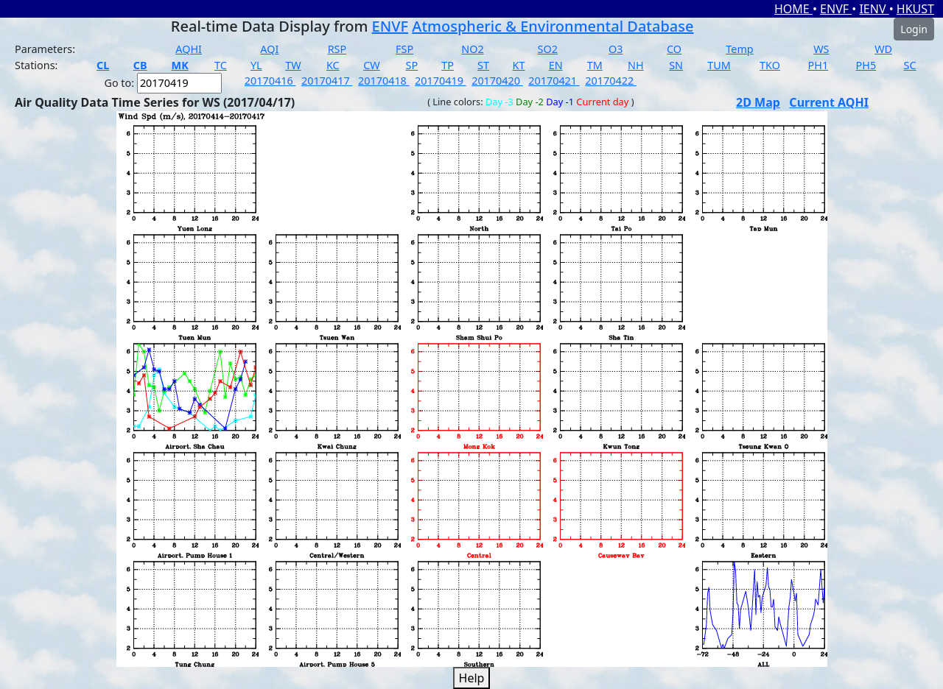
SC (910, 65)
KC (333, 65)
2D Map (758, 102)
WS (821, 49)
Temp (739, 49)
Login (914, 29)
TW (293, 65)
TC (220, 65)
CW (371, 65)
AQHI (188, 49)
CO (674, 49)
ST (483, 65)
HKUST (915, 9)
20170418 (384, 81)
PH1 (818, 65)
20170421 (554, 81)
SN (676, 65)
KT (519, 65)
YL (256, 65)
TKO (770, 65)
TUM (719, 65)
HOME (793, 9)
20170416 (270, 81)
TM (595, 65)
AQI (269, 49)
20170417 (327, 81)
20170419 (440, 81)
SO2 (548, 49)
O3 (616, 49)
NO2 (472, 49)
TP (447, 65)
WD (883, 49)
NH (636, 65)
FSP (404, 49)
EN (556, 65)
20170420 (497, 81)
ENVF (836, 9)
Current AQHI (829, 102)
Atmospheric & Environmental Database (552, 26)
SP (412, 65)
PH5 (866, 65)
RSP (337, 49)
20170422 (611, 81)
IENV (873, 9)
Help (472, 678)
